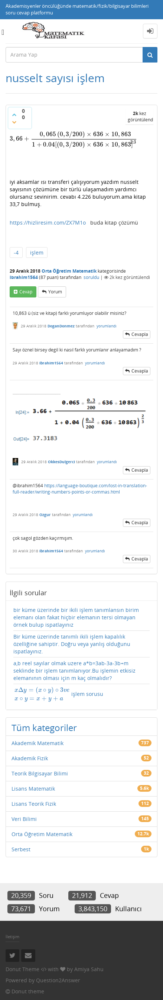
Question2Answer (58, 980)
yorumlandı (107, 326)
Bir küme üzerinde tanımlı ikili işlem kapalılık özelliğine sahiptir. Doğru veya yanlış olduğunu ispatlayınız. (71, 644)
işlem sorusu (58, 694)
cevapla (139, 334)
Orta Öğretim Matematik (69, 271)
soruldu (91, 277)
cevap (25, 292)
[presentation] (73, 138)
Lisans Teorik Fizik (34, 803)
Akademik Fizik (30, 758)
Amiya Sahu (89, 969)
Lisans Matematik (33, 788)
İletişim (12, 936)
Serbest (21, 849)
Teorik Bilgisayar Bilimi (40, 773)
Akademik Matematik (37, 743)
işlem (36, 252)
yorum (55, 292)
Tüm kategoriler (44, 727)
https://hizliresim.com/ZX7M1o (48, 222)
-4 (16, 252)
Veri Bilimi (24, 818)
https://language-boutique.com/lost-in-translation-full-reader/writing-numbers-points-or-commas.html (80, 488)
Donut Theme (22, 969)
